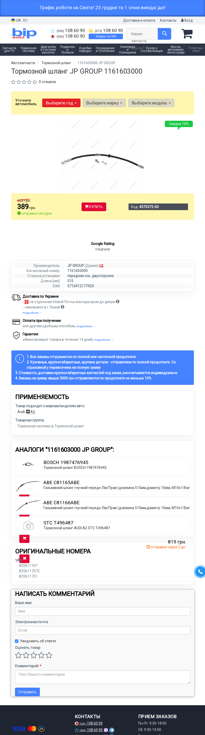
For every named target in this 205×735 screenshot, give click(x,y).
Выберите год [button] (61, 102)
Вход (187, 20)
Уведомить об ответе (35, 650)
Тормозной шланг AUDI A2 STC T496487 (76, 537)
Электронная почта (31, 631)
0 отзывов (47, 82)
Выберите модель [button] (151, 102)
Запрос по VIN (106, 36)
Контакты (168, 20)
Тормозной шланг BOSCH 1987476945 (75, 477)
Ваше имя (23, 612)
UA (16, 20)
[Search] (164, 34)
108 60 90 (68, 30)
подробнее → (32, 322)
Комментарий (28, 675)
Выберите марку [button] (104, 102)
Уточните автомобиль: (26, 102)
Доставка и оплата (139, 20)
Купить (94, 207)
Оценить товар (27, 657)
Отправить (27, 701)
